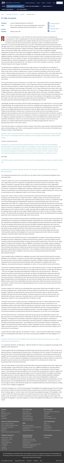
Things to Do (47, 425)
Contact (38, 3)
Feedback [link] (35, 460)
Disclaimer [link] (29, 460)
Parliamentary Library (28, 418)
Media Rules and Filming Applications (52, 430)
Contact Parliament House (50, 418)
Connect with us (48, 416)
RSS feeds (4, 449)
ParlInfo (43, 3)
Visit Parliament (22, 9)
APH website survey (6, 442)
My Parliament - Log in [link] (7, 437)
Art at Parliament (48, 427)
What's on (46, 424)
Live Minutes (4, 428)
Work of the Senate (6, 413)
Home (3, 6)
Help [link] (41, 460)
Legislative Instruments (28, 430)
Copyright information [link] (20, 460)
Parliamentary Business (14, 6)
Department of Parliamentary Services (32, 444)
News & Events (47, 6)
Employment (5, 444)
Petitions (46, 415)
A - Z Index (4, 445)
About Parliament (7, 9)
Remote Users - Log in (7, 439)
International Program (28, 420)
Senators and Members (32, 6)
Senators (3, 416)
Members (3, 430)
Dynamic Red (4, 415)
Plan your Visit (47, 428)
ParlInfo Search (5, 441)
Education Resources (28, 416)
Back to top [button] (59, 460)
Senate (3, 411)
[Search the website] (59, 3)
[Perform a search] (61, 3)
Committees (46, 437)
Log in (54, 3)
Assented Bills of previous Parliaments (32, 427)
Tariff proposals (26, 428)
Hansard (22, 14)
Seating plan (4, 418)
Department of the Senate (29, 439)
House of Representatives (7, 424)
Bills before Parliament (28, 425)
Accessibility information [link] (7, 460)
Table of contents (8, 18)
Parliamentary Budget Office (29, 445)
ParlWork (49, 3)
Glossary (4, 447)
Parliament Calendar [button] (30, 3)
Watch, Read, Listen (27, 413)
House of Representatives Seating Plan (10, 432)
